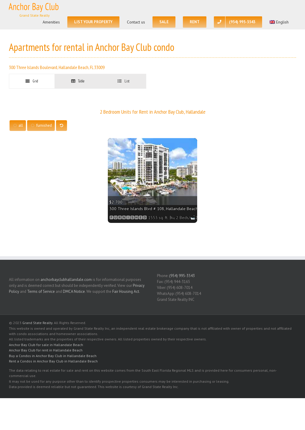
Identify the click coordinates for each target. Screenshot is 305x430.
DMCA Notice (74, 291)
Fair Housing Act (125, 291)
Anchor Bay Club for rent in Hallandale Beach (46, 350)
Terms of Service (41, 291)
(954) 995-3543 (182, 275)
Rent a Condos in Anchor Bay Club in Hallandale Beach (53, 361)
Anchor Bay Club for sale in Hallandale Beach (46, 345)
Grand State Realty (37, 322)
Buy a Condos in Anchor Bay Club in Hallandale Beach (53, 356)
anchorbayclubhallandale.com (66, 279)
